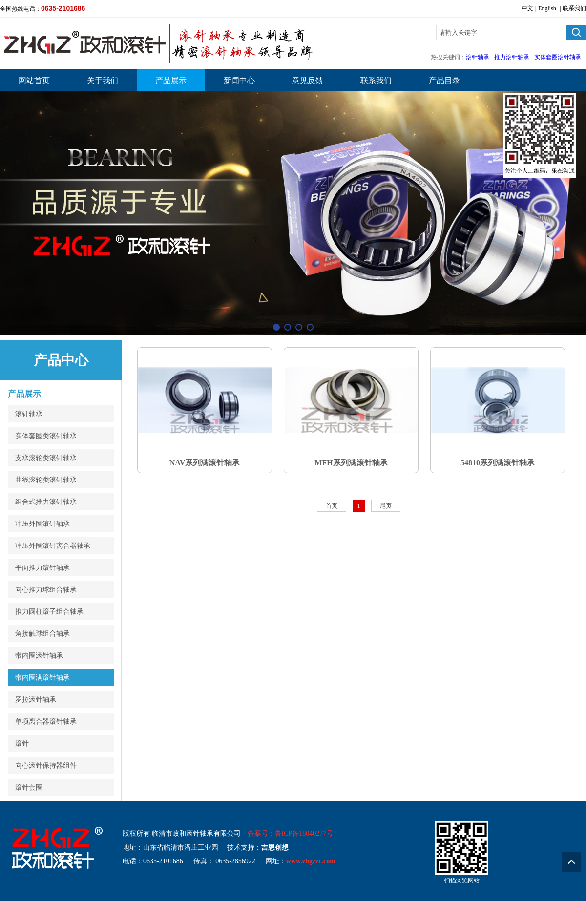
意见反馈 (307, 80)
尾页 (386, 506)
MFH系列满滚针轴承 (350, 463)
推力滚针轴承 (511, 57)
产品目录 (444, 80)
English (547, 8)
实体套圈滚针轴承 (557, 57)
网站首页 (34, 80)
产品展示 (171, 80)
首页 (331, 506)
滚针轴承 (477, 57)
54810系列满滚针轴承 (497, 463)
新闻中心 (239, 80)
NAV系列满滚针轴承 (204, 463)
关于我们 (102, 80)
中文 (527, 8)
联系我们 (574, 8)
